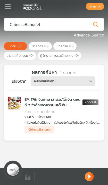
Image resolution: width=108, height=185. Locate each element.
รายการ (40, 46)
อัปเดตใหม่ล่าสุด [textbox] (44, 81)
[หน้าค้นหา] (83, 6)
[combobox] (63, 81)
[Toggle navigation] (8, 6)
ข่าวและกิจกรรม (20, 55)
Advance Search (89, 35)
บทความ (64, 46)
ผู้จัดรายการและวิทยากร (59, 55)
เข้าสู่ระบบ (95, 6)
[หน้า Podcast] (42, 6)
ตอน (15, 46)
